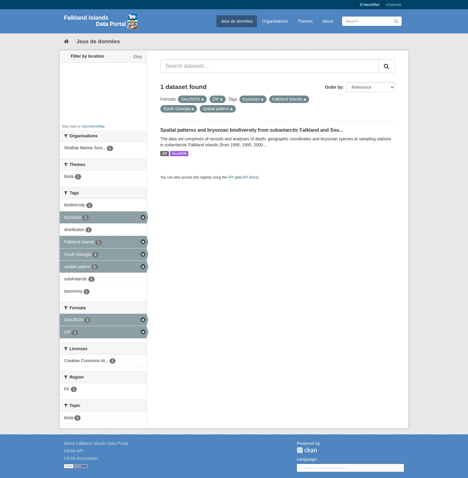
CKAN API (73, 450)
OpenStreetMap (93, 126)
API (230, 177)
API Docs (249, 177)
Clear (137, 56)
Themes (305, 21)
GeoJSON (179, 153)
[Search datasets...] (269, 66)
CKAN (307, 450)
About (327, 21)
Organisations (275, 21)
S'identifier (370, 4)
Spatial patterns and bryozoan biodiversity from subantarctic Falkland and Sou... (251, 130)
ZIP (164, 153)
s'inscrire (393, 4)
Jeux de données (237, 21)
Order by (333, 87)
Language (306, 459)
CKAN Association (81, 458)
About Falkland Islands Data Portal (96, 443)
